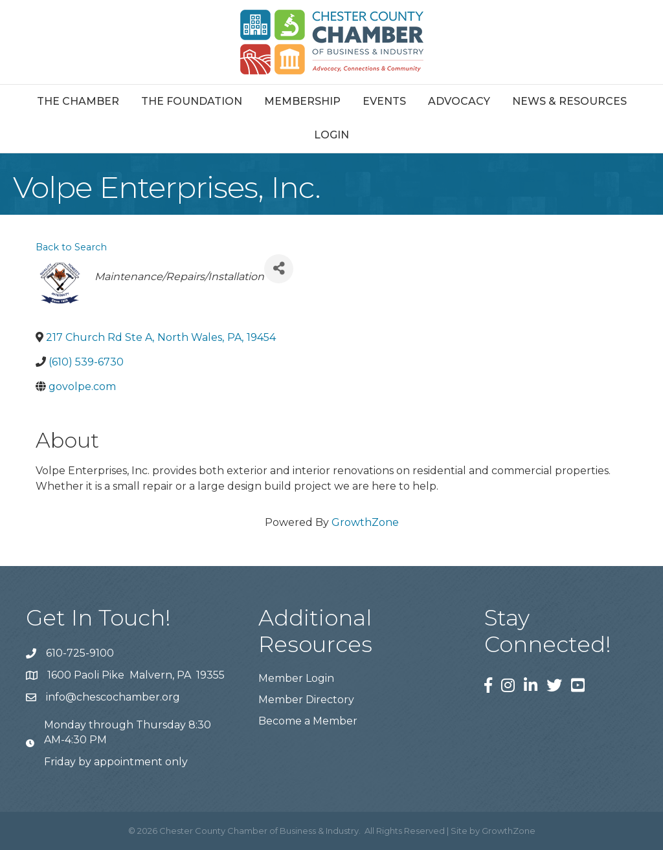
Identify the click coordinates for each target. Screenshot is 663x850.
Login (331, 135)
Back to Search (71, 247)
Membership (302, 101)
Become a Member (307, 721)
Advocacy (459, 101)
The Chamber (78, 101)
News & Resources (569, 101)
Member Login (296, 678)
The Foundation (191, 101)
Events (384, 101)
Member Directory (306, 699)
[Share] (278, 268)
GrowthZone (365, 522)
